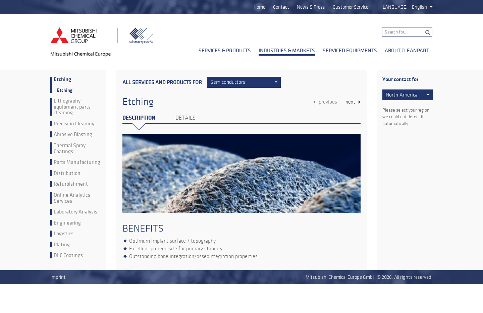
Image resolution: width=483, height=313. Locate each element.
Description (138, 118)
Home (259, 7)
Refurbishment (71, 184)
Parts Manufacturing (77, 162)
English (419, 7)
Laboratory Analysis (75, 212)
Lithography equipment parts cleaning (72, 107)
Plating (62, 245)
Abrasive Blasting (73, 134)
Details (185, 118)
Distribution (67, 173)
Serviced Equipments (350, 50)
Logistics (63, 234)
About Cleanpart (407, 50)
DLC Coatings (68, 255)
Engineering (67, 223)
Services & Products (225, 50)
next (350, 102)
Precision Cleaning (74, 124)
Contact (281, 7)
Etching (62, 79)
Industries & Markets (287, 50)
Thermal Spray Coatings (70, 148)
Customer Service (350, 7)
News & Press (311, 7)
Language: (395, 7)
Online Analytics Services (72, 198)
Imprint (58, 277)
